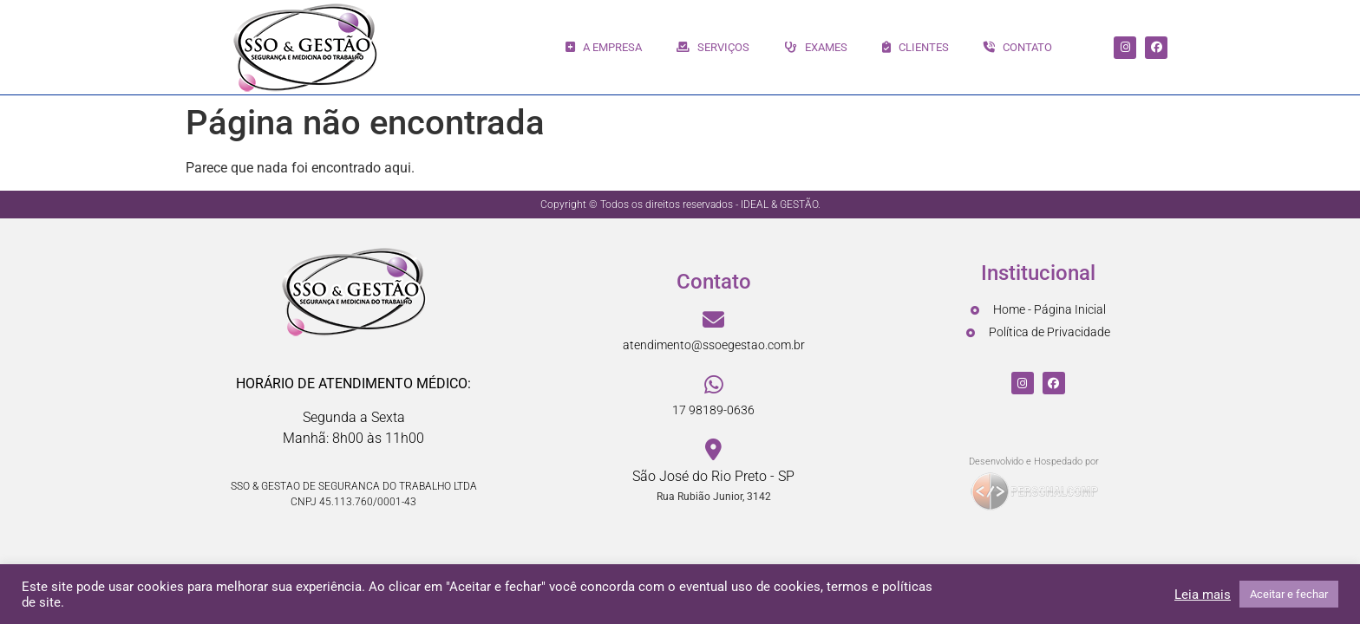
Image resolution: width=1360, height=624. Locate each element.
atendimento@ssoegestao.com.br (714, 345)
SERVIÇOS (713, 47)
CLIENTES (915, 47)
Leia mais (1202, 594)
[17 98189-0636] (713, 385)
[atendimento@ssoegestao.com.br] (713, 320)
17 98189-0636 (713, 410)
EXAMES (815, 47)
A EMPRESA (604, 47)
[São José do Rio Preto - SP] (713, 450)
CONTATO (1018, 47)
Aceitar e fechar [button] (1289, 594)
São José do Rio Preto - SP (713, 476)
